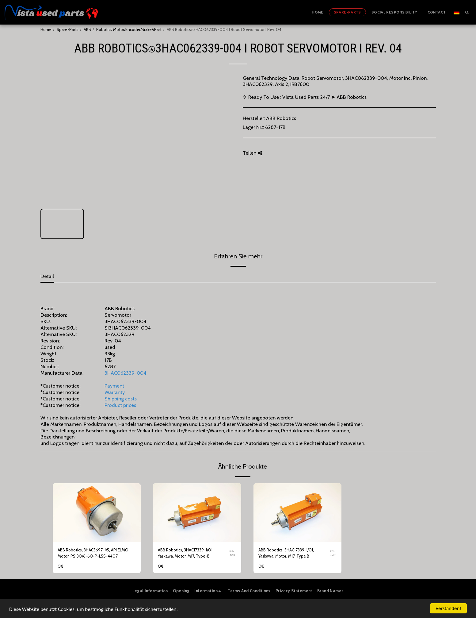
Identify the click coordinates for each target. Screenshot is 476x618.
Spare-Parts (67, 29)
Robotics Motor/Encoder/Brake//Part (129, 29)
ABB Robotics (281, 118)
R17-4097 (333, 553)
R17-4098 (232, 553)
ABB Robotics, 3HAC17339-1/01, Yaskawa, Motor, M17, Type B (286, 552)
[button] (467, 12)
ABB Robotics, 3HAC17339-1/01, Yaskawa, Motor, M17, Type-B (185, 552)
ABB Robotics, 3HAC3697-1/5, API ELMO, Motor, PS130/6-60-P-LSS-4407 (93, 552)
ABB (87, 29)
